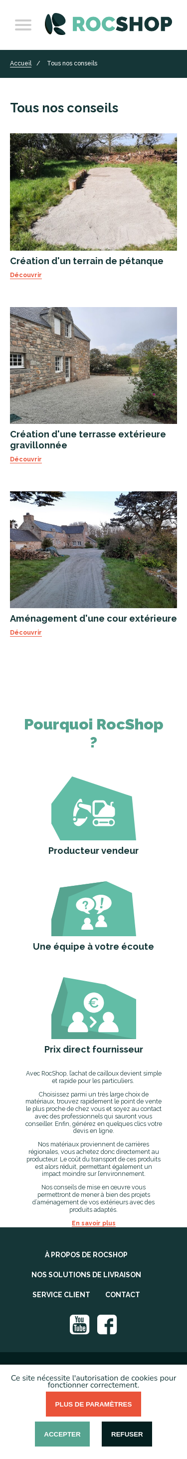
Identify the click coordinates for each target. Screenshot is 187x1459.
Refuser (127, 1434)
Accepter (62, 1434)
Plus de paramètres (93, 1404)
